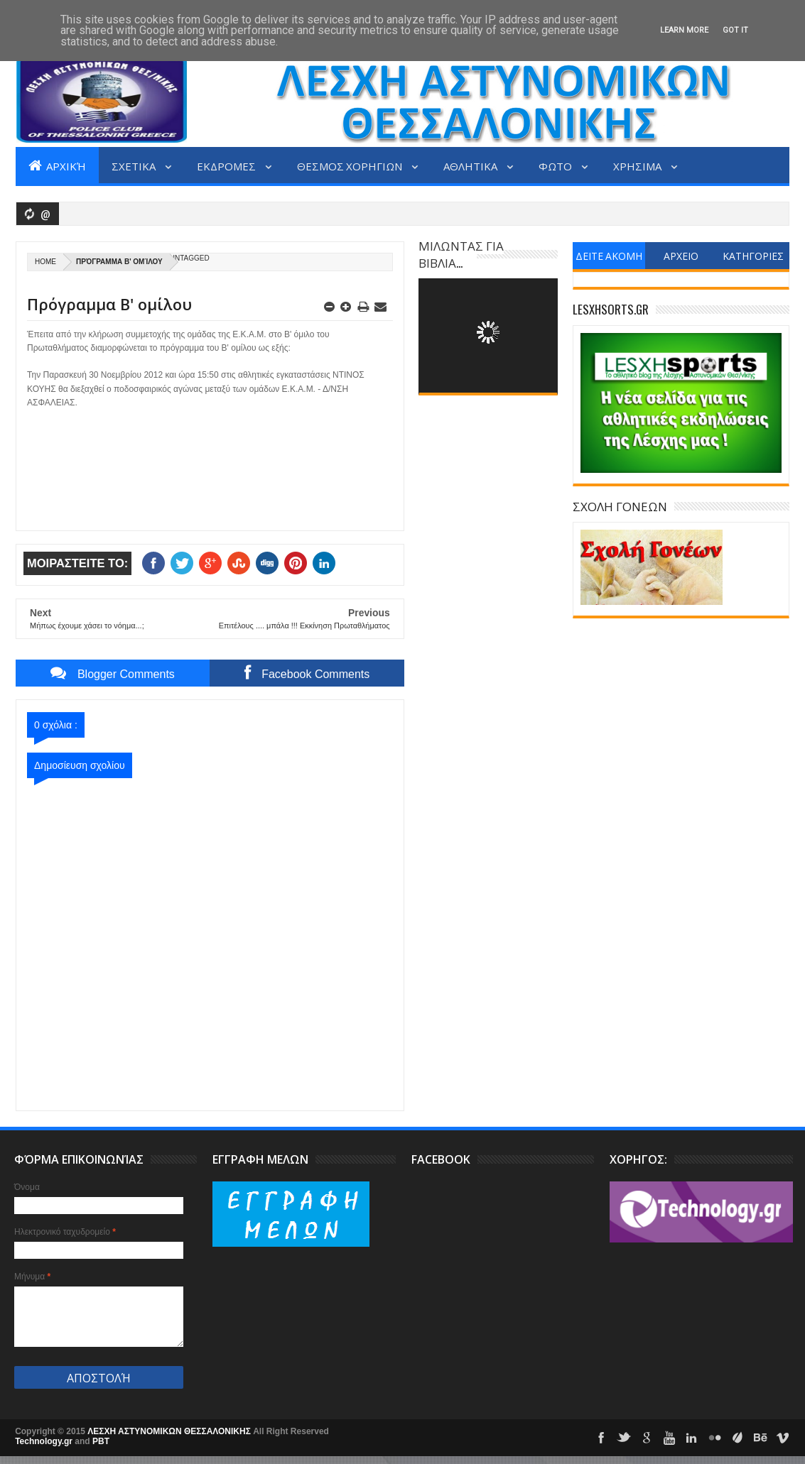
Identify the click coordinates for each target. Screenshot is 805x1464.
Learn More (684, 30)
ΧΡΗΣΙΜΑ (638, 165)
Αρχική (57, 165)
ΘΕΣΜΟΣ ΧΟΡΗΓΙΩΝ (350, 165)
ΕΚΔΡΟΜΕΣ (227, 165)
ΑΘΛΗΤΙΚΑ (471, 165)
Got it (735, 30)
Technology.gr (45, 1441)
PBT (100, 1441)
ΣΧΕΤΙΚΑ (135, 165)
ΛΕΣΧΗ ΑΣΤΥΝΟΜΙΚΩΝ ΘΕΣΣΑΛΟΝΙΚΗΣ (170, 1431)
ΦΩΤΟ (556, 165)
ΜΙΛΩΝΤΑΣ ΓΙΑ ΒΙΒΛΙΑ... (461, 253)
